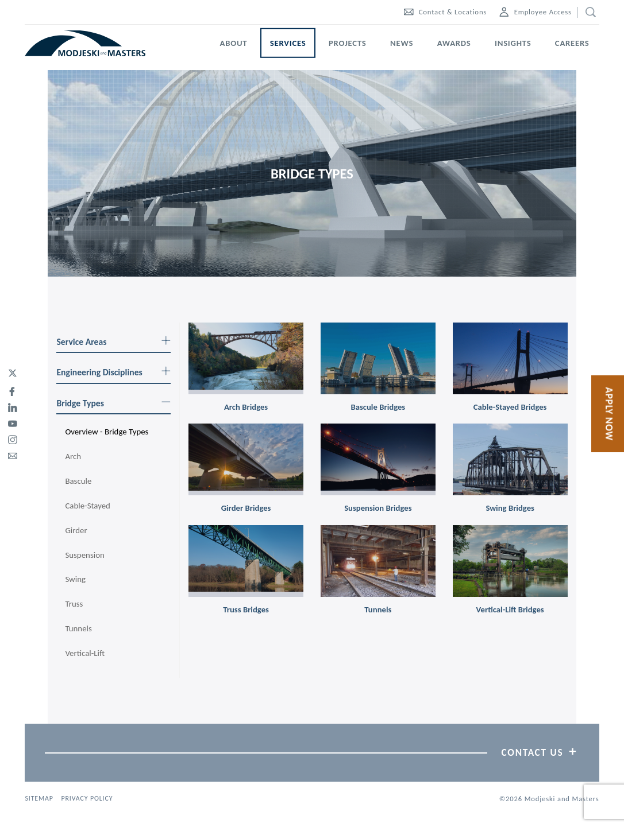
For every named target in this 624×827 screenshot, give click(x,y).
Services (288, 43)
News (401, 43)
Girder (76, 530)
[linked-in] (12, 405)
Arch (73, 456)
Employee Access (535, 11)
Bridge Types (113, 403)
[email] (12, 454)
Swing (75, 579)
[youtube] (12, 421)
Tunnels (78, 628)
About (234, 43)
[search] (588, 12)
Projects (348, 43)
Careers (572, 43)
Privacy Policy (87, 798)
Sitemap (39, 798)
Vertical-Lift (85, 653)
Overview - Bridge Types (106, 431)
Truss (74, 604)
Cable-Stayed (87, 505)
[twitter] (12, 373)
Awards (454, 43)
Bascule (78, 481)
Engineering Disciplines (113, 372)
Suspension (84, 555)
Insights (513, 43)
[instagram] (12, 437)
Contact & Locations (445, 11)
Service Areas (113, 342)
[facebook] (12, 389)
